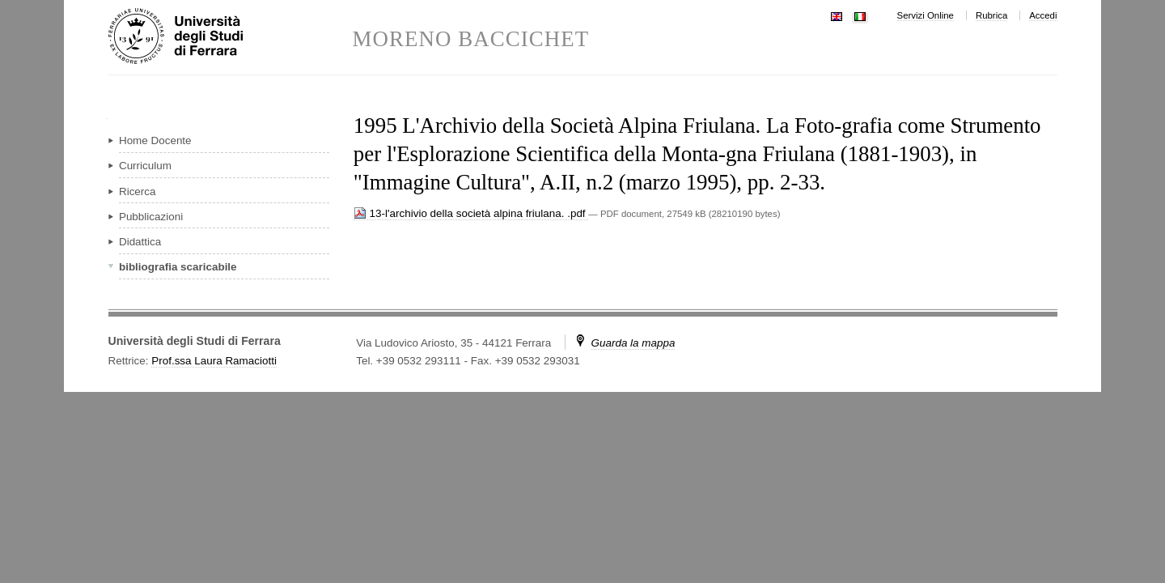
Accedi (1043, 15)
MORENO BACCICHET (471, 39)
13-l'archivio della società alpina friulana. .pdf (471, 213)
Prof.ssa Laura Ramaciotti (214, 361)
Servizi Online (925, 15)
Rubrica (991, 15)
